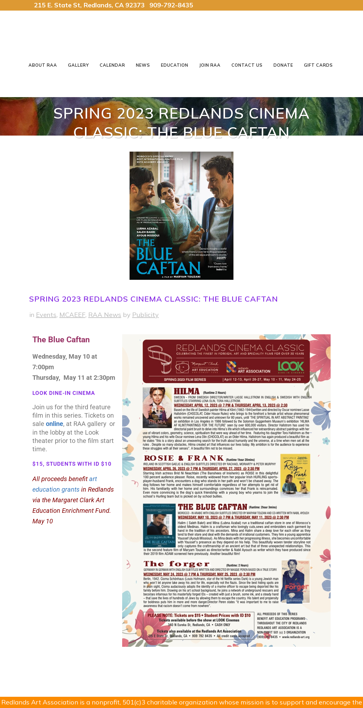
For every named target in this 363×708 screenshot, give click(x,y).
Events (46, 315)
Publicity (145, 315)
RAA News (104, 315)
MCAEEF (72, 315)
